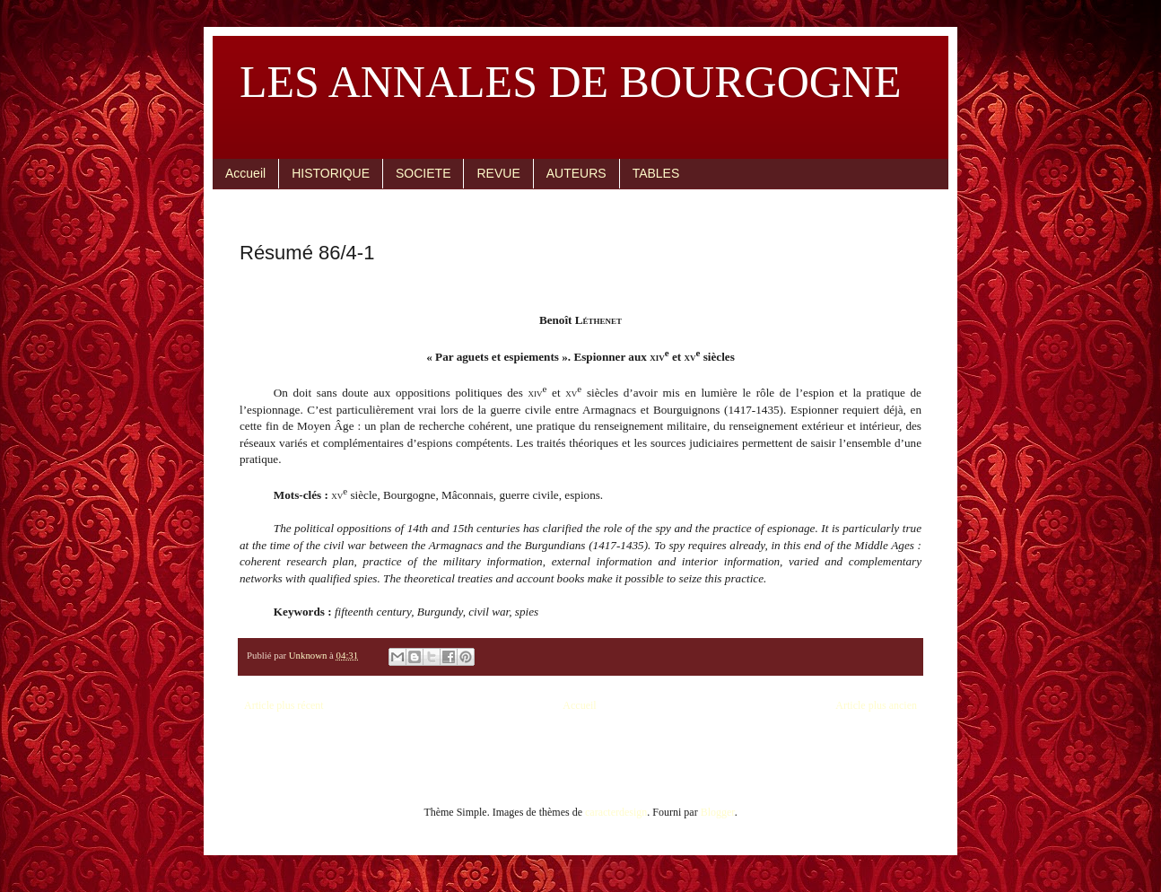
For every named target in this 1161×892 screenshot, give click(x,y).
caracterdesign (616, 812)
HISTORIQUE (331, 173)
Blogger (718, 812)
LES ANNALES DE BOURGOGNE (571, 82)
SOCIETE (423, 173)
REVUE (497, 173)
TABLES (656, 173)
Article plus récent (284, 705)
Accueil (245, 173)
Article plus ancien (876, 705)
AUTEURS (576, 173)
